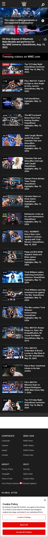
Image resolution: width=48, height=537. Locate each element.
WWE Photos (28, 450)
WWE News (28, 441)
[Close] (45, 500)
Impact (4, 450)
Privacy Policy (7, 469)
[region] (24, 516)
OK (24, 21)
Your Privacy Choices (7, 483)
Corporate (6, 441)
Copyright (5, 474)
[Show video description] (39, 39)
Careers (5, 445)
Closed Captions (28, 483)
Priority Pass (28, 455)
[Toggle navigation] (3, 3)
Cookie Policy (28, 479)
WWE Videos (28, 445)
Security (26, 469)
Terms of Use (7, 479)
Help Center (28, 474)
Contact (5, 455)
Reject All (24, 525)
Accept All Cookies (24, 532)
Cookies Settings (24, 517)
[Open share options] (45, 39)
